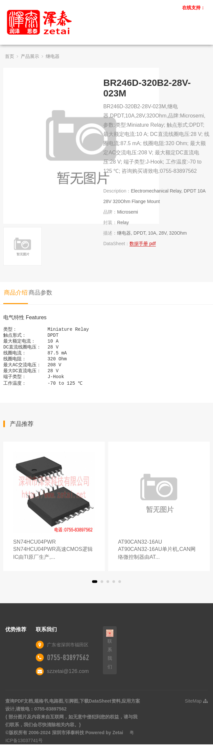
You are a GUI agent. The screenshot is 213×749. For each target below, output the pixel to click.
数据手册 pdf (142, 243)
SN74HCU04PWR (54, 556)
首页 (9, 56)
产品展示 (30, 56)
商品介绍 (16, 292)
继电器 (52, 56)
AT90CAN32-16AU (159, 556)
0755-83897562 (68, 663)
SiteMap (196, 707)
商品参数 (40, 292)
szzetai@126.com (68, 677)
